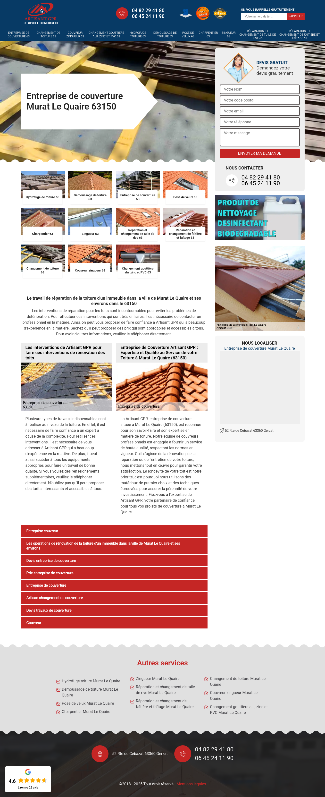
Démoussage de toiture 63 (165, 34)
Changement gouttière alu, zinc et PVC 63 (106, 34)
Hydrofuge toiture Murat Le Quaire (91, 681)
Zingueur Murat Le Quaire (158, 678)
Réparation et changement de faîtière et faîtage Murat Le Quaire (165, 704)
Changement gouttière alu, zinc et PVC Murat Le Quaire (239, 709)
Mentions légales (191, 784)
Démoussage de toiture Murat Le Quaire (90, 692)
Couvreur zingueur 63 (75, 34)
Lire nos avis (28, 787)
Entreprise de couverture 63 (19, 34)
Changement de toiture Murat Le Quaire (238, 681)
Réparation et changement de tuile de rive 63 (257, 34)
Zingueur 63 (228, 34)
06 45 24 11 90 (148, 16)
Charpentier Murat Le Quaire (86, 711)
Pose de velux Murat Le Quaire (88, 703)
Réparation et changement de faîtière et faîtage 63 (299, 34)
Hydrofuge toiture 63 (138, 34)
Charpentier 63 (208, 34)
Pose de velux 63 (188, 34)
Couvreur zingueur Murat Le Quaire (234, 695)
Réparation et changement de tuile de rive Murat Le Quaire (165, 690)
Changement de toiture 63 (48, 34)
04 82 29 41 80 (148, 10)
